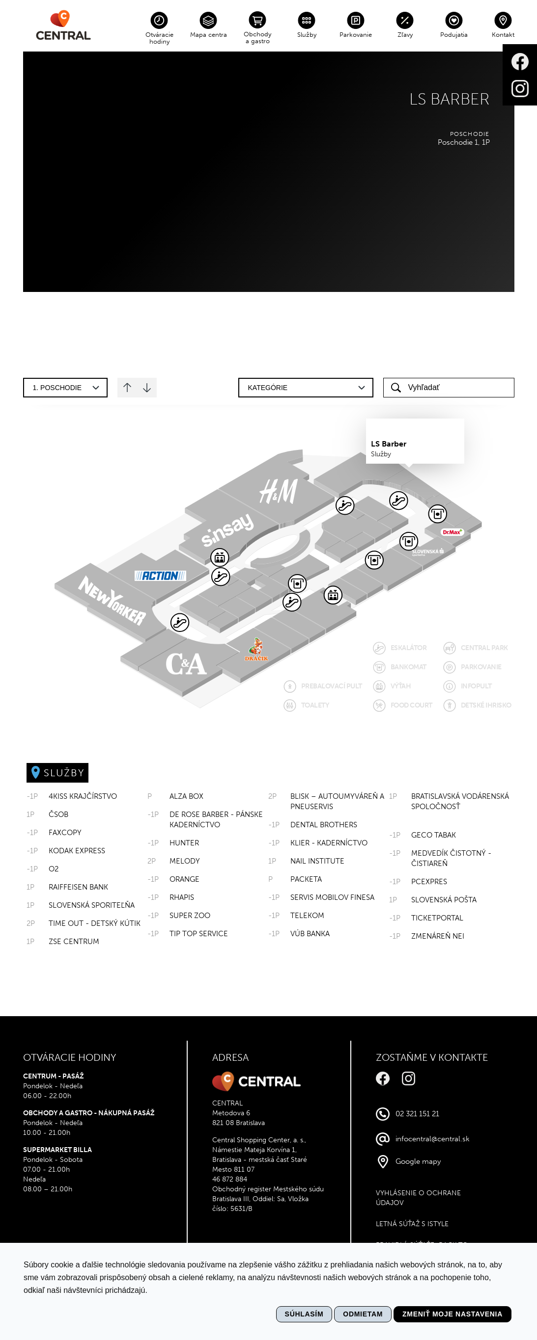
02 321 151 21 (417, 1113)
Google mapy (418, 1161)
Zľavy (405, 34)
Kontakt (503, 34)
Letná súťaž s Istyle (412, 1224)
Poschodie (470, 134)
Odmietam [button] (363, 1314)
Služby (306, 34)
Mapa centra (208, 34)
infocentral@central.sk (433, 1138)
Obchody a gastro (257, 37)
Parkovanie (355, 34)
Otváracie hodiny (159, 38)
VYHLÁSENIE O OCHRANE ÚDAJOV (418, 1198)
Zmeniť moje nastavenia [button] (452, 1314)
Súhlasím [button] (304, 1314)
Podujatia (454, 34)
